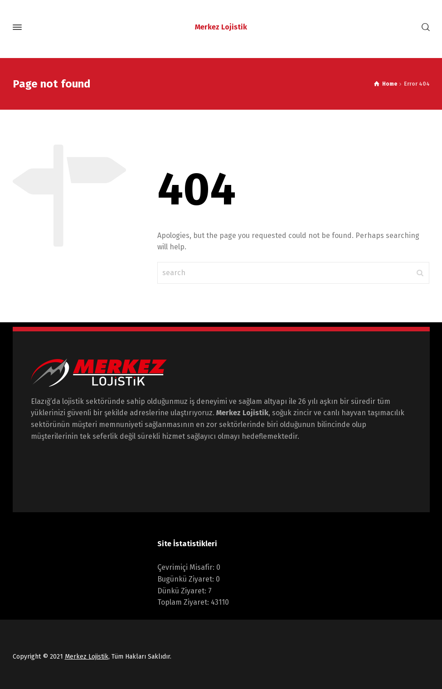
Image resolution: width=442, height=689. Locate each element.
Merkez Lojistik (86, 656)
